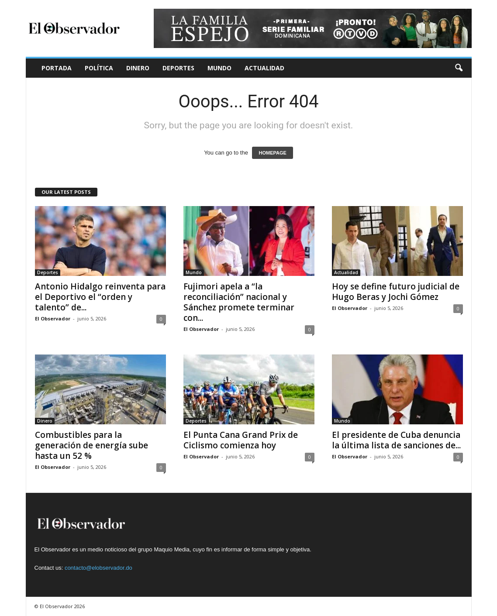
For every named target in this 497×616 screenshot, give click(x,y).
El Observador (52, 318)
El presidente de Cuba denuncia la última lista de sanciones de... (396, 440)
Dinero (137, 68)
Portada (56, 68)
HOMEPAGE (272, 152)
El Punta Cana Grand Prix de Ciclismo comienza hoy (240, 440)
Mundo (219, 68)
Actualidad (264, 68)
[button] (458, 68)
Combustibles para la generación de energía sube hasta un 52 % (91, 445)
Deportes (178, 68)
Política (99, 68)
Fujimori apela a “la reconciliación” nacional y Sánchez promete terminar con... (238, 302)
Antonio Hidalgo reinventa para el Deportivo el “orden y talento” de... (100, 297)
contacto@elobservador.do (98, 567)
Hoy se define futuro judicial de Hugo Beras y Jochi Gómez (395, 292)
